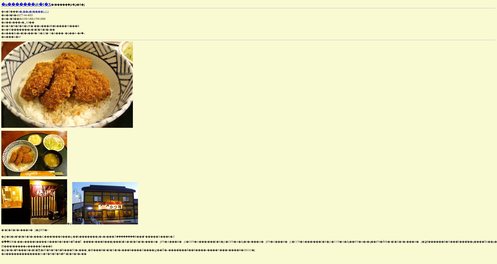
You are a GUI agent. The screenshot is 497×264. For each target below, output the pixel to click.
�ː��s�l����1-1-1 (34, 11)
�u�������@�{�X (26, 4)
